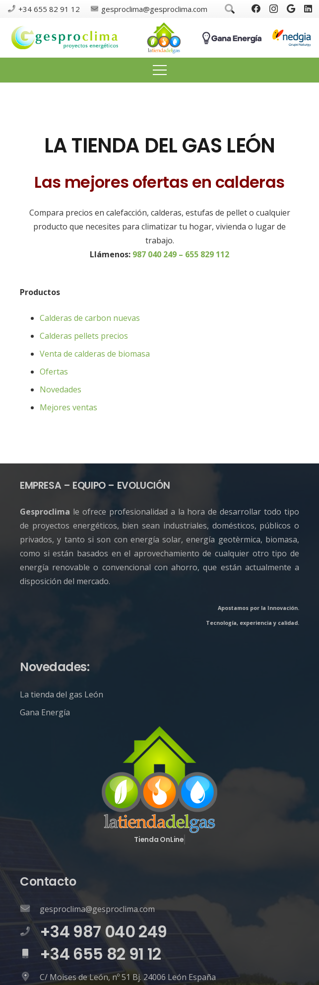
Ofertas (54, 371)
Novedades (60, 389)
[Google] (291, 8)
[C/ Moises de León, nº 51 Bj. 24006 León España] (30, 977)
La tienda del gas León (61, 694)
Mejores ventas (68, 407)
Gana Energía (45, 712)
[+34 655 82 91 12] (30, 954)
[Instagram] (273, 9)
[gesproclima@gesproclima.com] (30, 909)
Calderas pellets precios (84, 335)
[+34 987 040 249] (30, 932)
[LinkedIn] (308, 8)
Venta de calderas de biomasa (95, 353)
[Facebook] (256, 8)
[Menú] (159, 70)
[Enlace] (65, 38)
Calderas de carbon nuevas (90, 317)
